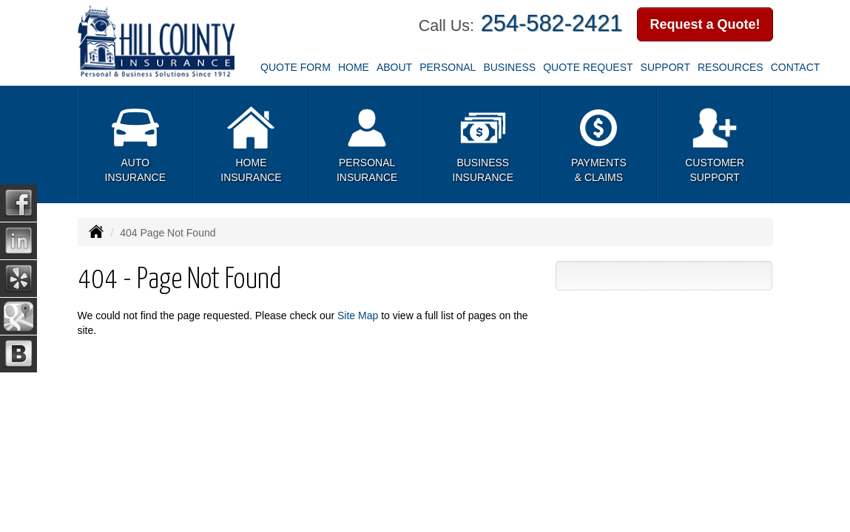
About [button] (394, 67)
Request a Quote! (705, 24)
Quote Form (295, 67)
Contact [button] (795, 67)
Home (353, 67)
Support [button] (665, 67)
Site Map (357, 315)
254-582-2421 (552, 23)
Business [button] (509, 67)
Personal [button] (447, 67)
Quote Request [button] (588, 67)
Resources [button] (730, 67)
